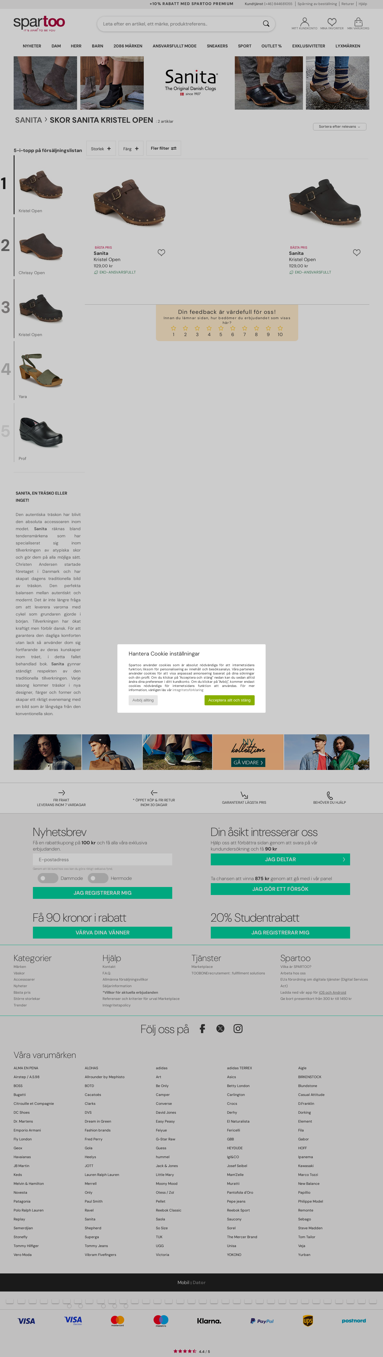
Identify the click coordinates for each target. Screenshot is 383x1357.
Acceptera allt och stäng (229, 700)
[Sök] (266, 24)
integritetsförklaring (188, 690)
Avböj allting (143, 700)
